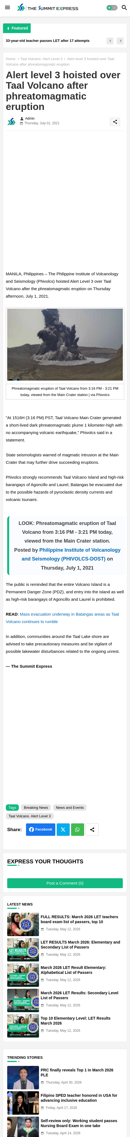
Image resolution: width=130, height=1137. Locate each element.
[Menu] (7, 7)
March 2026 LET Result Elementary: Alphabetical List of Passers (73, 970)
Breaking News (36, 807)
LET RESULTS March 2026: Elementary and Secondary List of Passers (80, 944)
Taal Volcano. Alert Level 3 (41, 59)
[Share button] (92, 829)
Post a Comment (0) (65, 883)
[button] (112, 7)
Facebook (43, 829)
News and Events (70, 807)
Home (10, 59)
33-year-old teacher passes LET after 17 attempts (48, 41)
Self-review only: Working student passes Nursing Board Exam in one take (79, 1123)
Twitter (63, 829)
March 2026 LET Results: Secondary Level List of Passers (79, 995)
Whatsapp (77, 829)
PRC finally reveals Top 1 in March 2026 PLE (77, 1072)
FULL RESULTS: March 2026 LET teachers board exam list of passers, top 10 (79, 919)
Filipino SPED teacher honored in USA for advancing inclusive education (79, 1098)
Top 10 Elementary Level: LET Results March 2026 (76, 1020)
